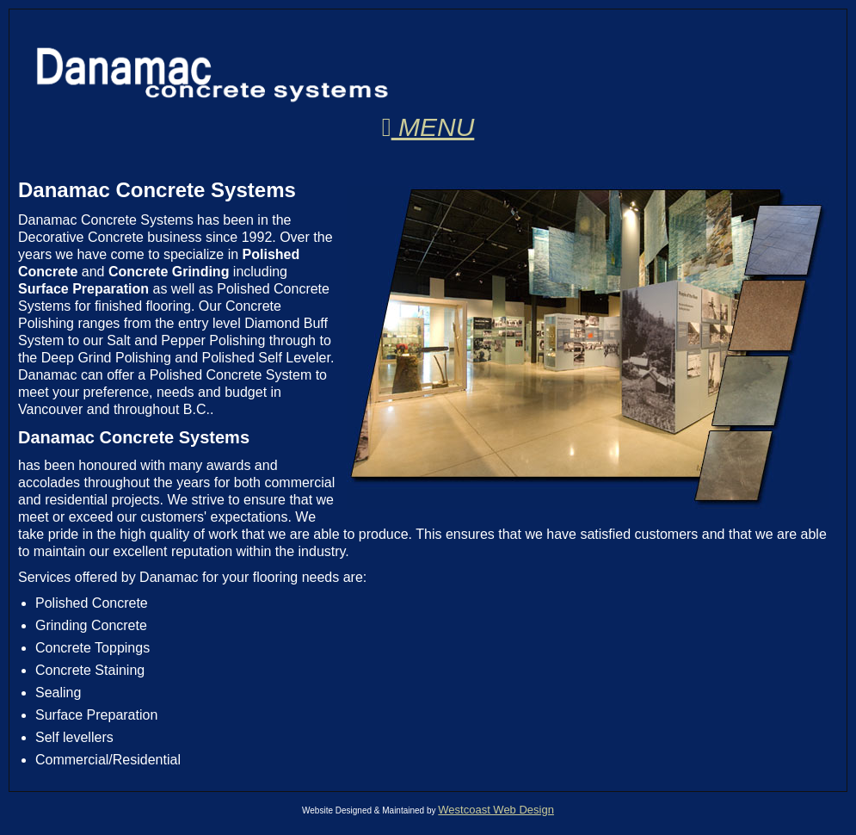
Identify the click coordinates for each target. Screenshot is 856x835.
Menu (428, 127)
